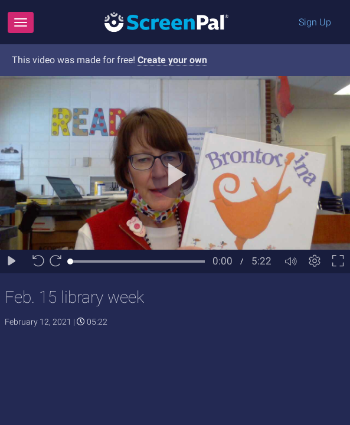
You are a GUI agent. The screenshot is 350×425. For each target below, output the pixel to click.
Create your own (172, 60)
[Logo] (166, 21)
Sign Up (315, 22)
